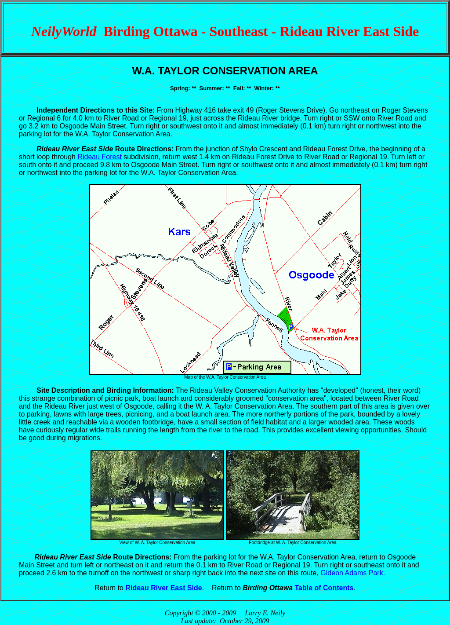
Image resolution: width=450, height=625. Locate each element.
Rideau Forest (99, 157)
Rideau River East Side (163, 588)
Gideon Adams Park (351, 573)
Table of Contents (323, 588)
